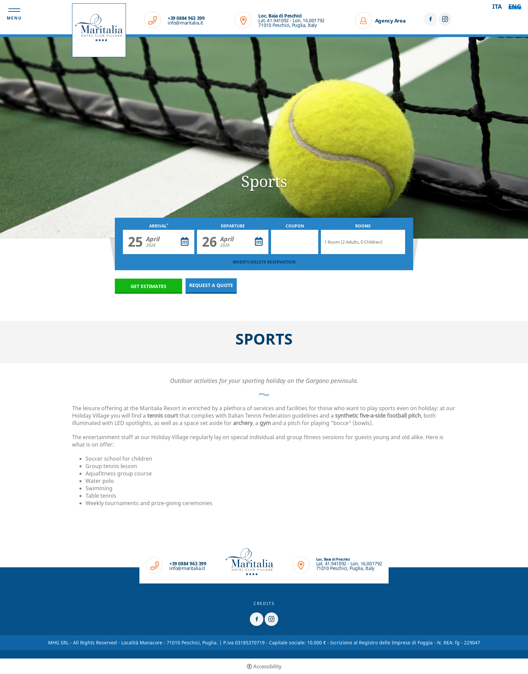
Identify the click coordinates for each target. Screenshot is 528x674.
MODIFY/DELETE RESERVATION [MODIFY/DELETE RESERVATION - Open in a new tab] (264, 262)
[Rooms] (363, 242)
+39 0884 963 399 (186, 18)
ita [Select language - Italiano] (497, 6)
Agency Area (390, 20)
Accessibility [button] (267, 666)
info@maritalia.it (185, 23)
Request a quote (211, 285)
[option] (264, 138)
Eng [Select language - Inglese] (514, 6)
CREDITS (264, 603)
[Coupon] (294, 242)
